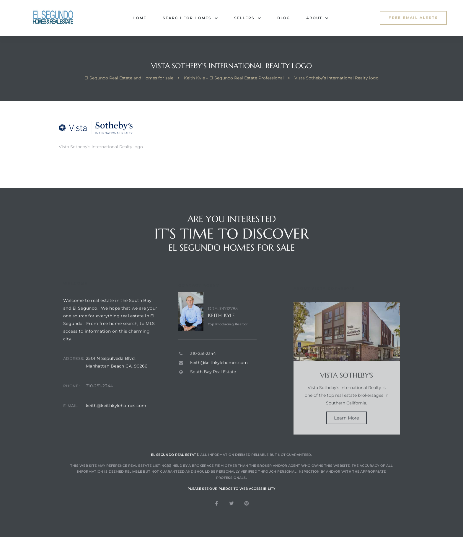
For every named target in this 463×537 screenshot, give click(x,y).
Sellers (247, 18)
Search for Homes (190, 18)
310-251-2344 (99, 399)
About (317, 18)
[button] (413, 18)
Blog (283, 18)
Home (139, 18)
